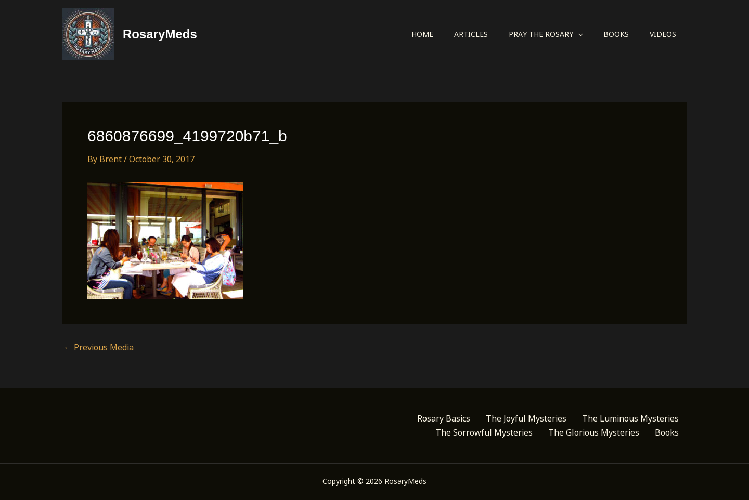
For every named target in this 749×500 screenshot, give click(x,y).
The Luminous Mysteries (630, 418)
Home (422, 34)
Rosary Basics (443, 418)
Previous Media (98, 347)
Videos (663, 34)
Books (616, 34)
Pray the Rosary (546, 34)
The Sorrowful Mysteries (484, 432)
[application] (578, 34)
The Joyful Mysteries (526, 418)
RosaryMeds (160, 34)
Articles (471, 34)
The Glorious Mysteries (593, 432)
